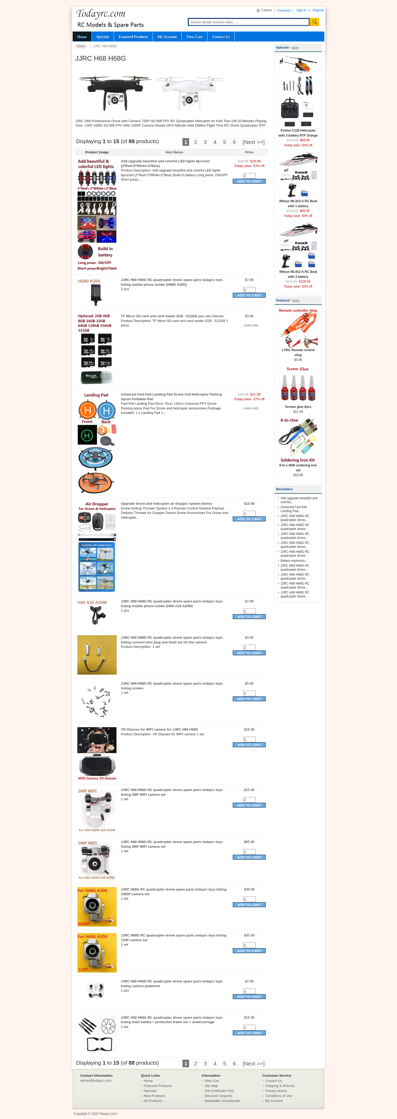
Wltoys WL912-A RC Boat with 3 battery (298, 273)
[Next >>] (254, 142)
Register (318, 10)
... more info (249, 325)
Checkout (283, 10)
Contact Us (221, 37)
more (295, 47)
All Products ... (155, 1101)
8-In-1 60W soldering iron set (298, 466)
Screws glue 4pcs (298, 405)
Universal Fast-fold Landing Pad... (294, 509)
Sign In (301, 10)
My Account (167, 37)
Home (82, 37)
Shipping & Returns (280, 1086)
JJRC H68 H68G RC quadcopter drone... (295, 518)
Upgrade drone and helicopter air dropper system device (166, 504)
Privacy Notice (276, 1091)
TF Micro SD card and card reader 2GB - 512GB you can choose (172, 316)
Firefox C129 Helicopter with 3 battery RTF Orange (298, 131)
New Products (154, 1096)
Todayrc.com (108, 1114)
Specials (102, 37)
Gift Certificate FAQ (219, 1091)
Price (249, 152)
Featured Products (133, 37)
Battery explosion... (294, 561)
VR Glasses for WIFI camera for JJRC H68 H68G (159, 729)
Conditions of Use (278, 1096)
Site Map (211, 1086)
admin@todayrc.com (95, 1080)
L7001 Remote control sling (298, 351)
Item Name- (174, 152)
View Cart (194, 37)
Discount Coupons (218, 1096)
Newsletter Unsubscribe (222, 1101)
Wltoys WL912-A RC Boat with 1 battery (298, 202)
